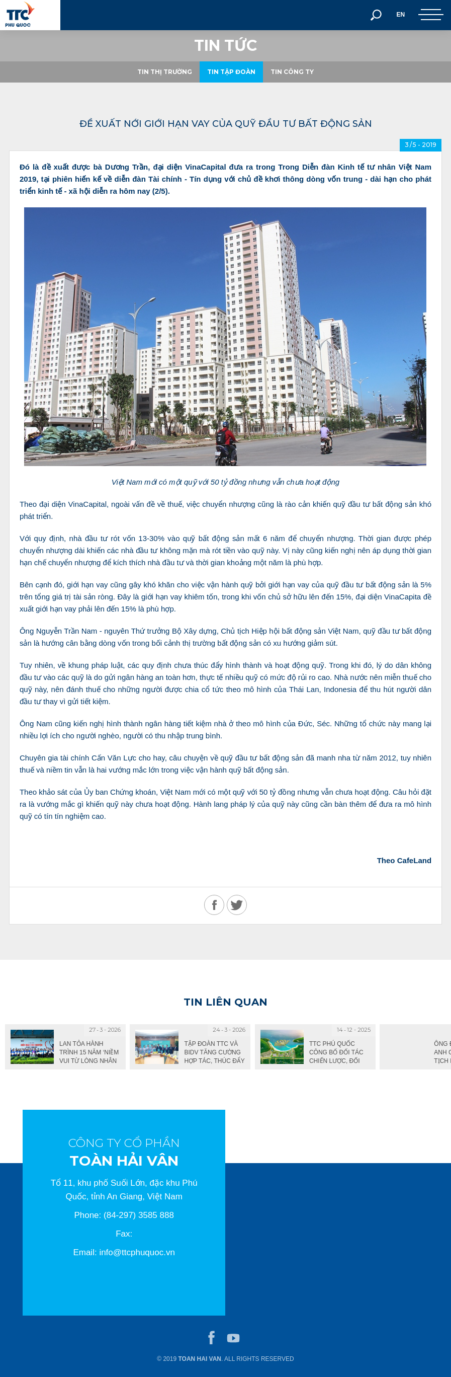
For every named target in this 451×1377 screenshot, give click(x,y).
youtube (233, 1338)
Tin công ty (292, 71)
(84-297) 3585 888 (139, 1215)
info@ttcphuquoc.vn (137, 1252)
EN (400, 14)
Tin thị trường (164, 71)
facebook (211, 1338)
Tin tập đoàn (231, 71)
